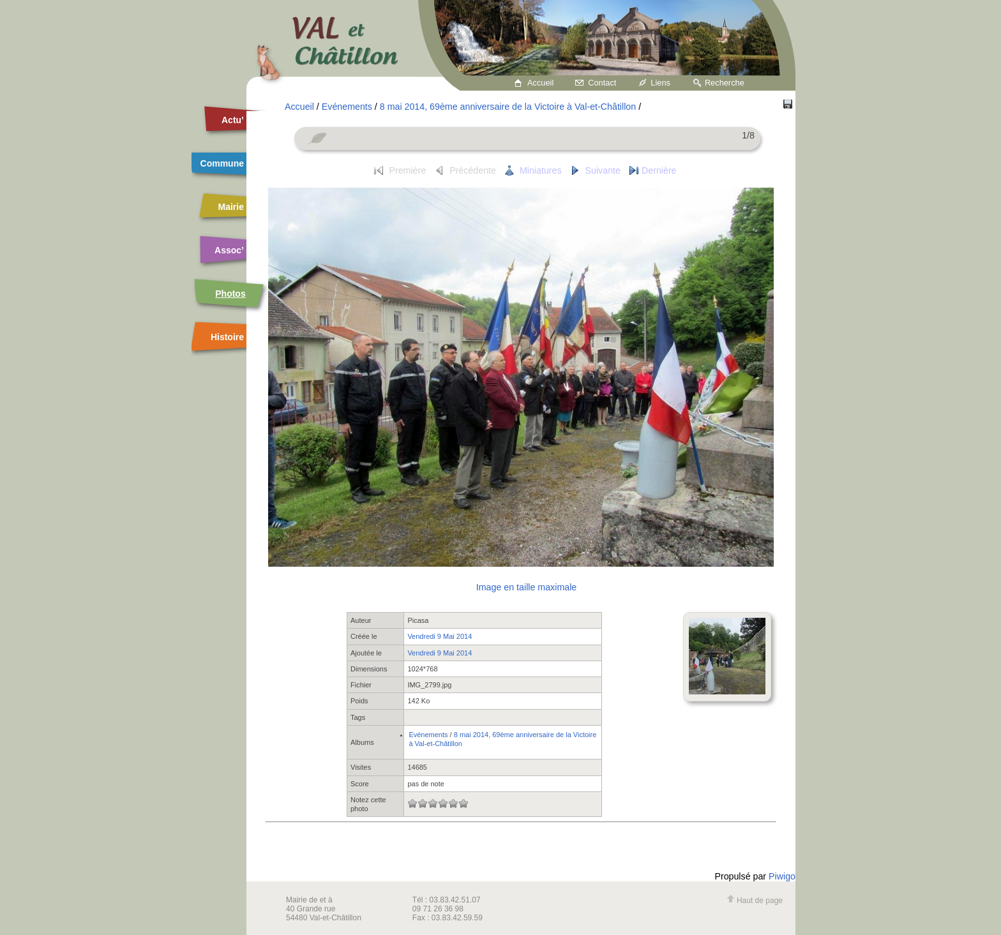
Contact (602, 82)
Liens (660, 82)
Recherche (724, 82)
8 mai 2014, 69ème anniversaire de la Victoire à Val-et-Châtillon (508, 106)
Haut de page (754, 900)
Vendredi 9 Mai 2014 (439, 636)
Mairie (231, 207)
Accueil (540, 82)
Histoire (227, 337)
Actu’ (233, 120)
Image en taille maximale (526, 587)
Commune (222, 163)
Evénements (347, 106)
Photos (230, 293)
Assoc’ (229, 250)
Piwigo (782, 876)
